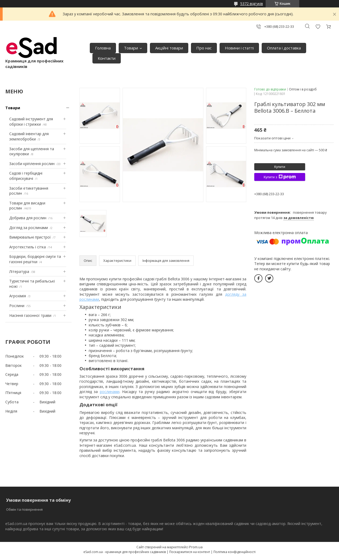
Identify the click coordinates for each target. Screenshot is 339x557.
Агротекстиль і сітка (27, 246)
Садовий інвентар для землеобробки (29, 136)
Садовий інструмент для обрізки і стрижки (31, 121)
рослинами (109, 391)
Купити (279, 167)
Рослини (16, 305)
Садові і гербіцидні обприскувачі (25, 176)
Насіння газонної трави (30, 315)
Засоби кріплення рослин (32, 163)
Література (19, 271)
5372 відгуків (251, 3)
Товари (131, 48)
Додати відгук (318, 26)
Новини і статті (239, 48)
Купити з (280, 177)
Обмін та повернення (24, 509)
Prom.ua (196, 547)
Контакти (106, 58)
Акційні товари (169, 48)
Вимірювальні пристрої (30, 237)
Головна (103, 48)
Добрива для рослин (27, 217)
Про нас (204, 48)
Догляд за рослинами (28, 227)
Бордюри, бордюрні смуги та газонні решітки (35, 259)
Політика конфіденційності (234, 552)
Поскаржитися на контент (189, 552)
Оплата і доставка (284, 48)
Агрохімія (17, 295)
